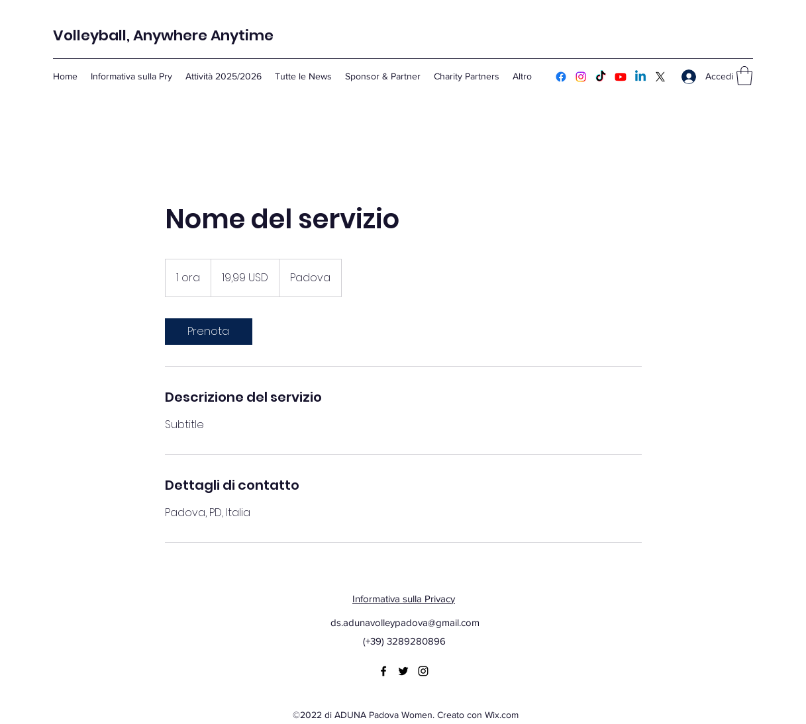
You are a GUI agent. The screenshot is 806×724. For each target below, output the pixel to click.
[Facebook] (561, 76)
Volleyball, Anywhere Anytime (163, 35)
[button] (744, 75)
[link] (208, 331)
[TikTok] (600, 76)
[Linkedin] (640, 76)
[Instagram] (580, 76)
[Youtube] (620, 76)
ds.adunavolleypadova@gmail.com (404, 622)
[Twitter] (660, 76)
